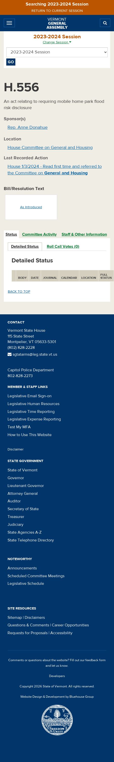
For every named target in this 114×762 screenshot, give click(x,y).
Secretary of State (23, 508)
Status (11, 234)
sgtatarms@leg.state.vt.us (32, 354)
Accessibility (61, 632)
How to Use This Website (30, 434)
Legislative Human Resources (33, 403)
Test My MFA (19, 427)
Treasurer (16, 516)
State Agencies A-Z (25, 532)
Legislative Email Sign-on (30, 396)
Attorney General (23, 493)
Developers (57, 676)
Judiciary (15, 524)
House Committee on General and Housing (50, 147)
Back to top (19, 291)
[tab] (11, 234)
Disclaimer (16, 449)
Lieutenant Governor (26, 485)
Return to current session (57, 11)
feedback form (95, 660)
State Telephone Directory (31, 540)
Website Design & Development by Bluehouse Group (57, 697)
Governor (16, 477)
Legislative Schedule (26, 583)
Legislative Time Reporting (31, 411)
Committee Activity (39, 234)
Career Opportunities (70, 625)
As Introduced (31, 207)
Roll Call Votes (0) (63, 246)
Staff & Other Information (84, 234)
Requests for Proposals (28, 632)
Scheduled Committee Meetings (36, 575)
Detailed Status (25, 246)
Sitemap (15, 617)
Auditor (14, 501)
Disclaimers (35, 617)
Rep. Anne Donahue (28, 127)
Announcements (22, 568)
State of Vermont (22, 470)
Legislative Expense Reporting (34, 419)
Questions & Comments (28, 625)
